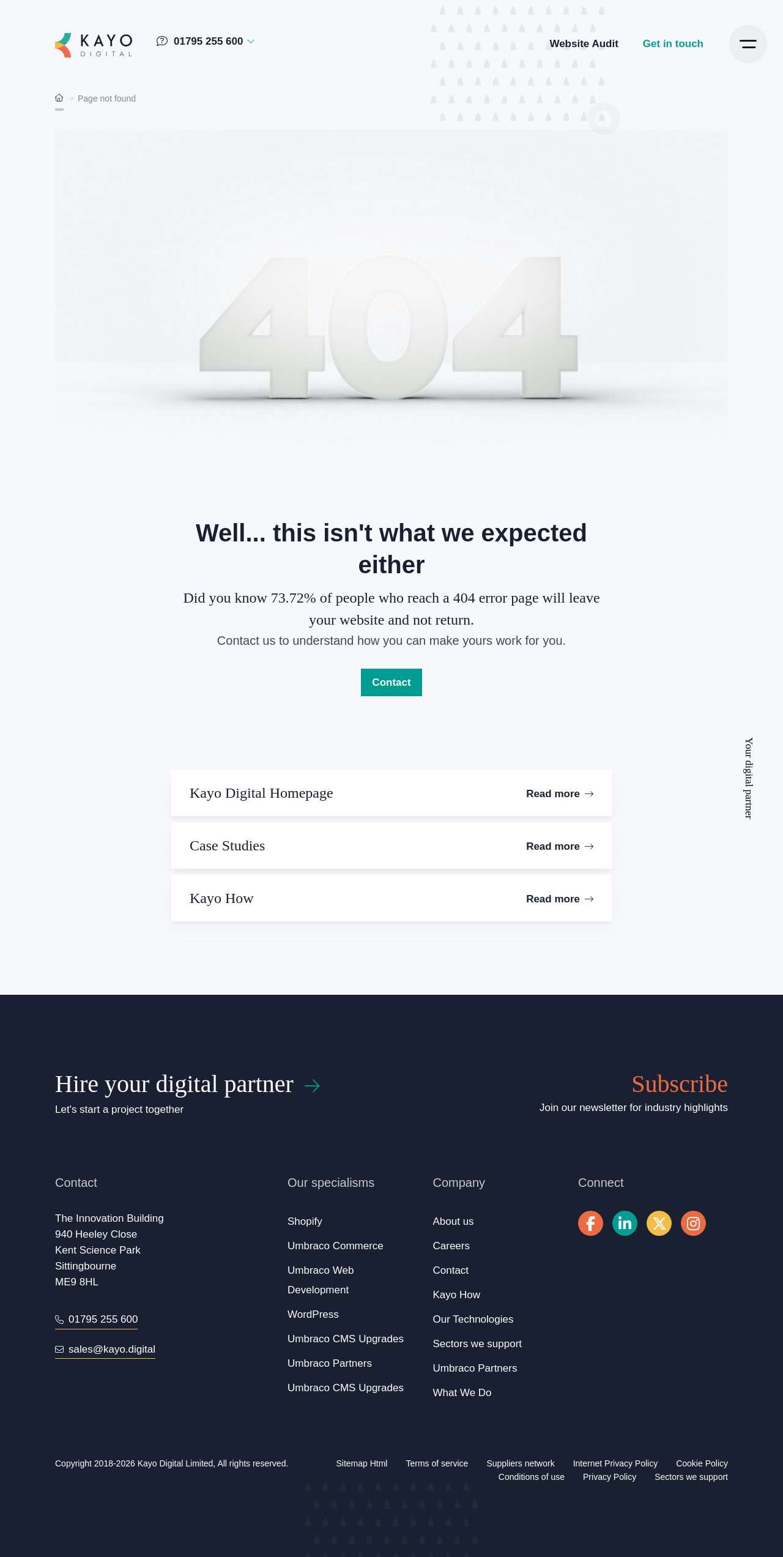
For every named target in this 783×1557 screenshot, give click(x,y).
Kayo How (456, 1295)
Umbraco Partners (330, 1363)
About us (453, 1221)
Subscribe (679, 1084)
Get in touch (673, 44)
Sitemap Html (361, 1463)
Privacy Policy (609, 1477)
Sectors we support (477, 1344)
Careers (451, 1246)
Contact (391, 682)
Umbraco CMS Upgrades (346, 1339)
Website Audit (583, 44)
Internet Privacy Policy (615, 1463)
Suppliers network (520, 1463)
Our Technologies (473, 1319)
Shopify (305, 1221)
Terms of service (437, 1463)
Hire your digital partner (174, 1084)
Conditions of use (532, 1477)
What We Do (462, 1393)
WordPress (313, 1314)
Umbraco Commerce (336, 1246)
